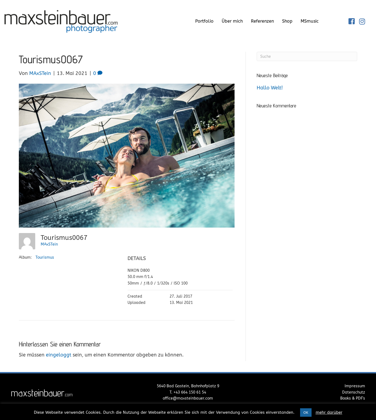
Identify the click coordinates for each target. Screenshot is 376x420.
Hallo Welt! (270, 88)
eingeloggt (58, 355)
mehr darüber (329, 412)
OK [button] (305, 412)
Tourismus (44, 257)
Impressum (355, 386)
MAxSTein (49, 244)
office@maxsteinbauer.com (188, 398)
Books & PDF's (352, 398)
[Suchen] (307, 56)
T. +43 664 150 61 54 (188, 392)
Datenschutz (353, 392)
